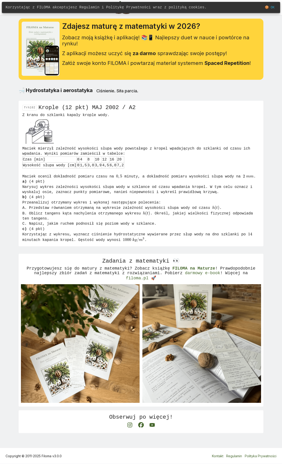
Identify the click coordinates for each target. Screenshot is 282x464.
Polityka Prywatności (260, 456)
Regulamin (234, 456)
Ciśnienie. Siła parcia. (117, 94)
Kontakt (217, 456)
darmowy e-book (202, 280)
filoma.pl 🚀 (141, 285)
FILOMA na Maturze (193, 274)
